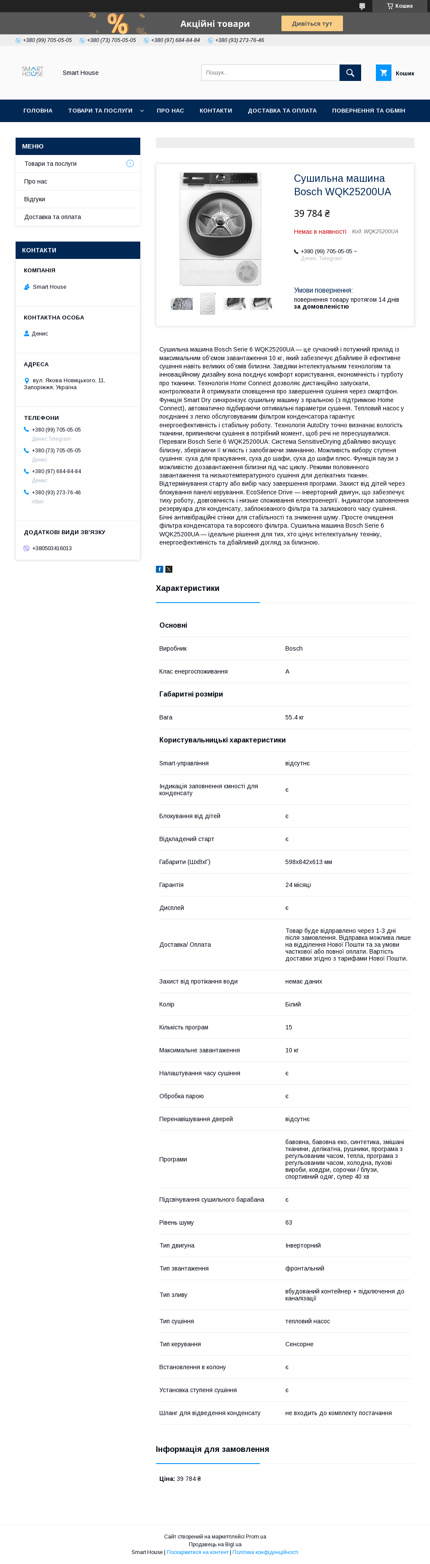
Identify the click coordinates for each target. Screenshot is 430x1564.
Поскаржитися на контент (198, 1552)
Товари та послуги (100, 110)
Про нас (170, 110)
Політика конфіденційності (265, 1552)
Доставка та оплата (282, 110)
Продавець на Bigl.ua (215, 1544)
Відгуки (34, 199)
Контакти (216, 110)
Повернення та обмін (368, 110)
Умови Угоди (121, 133)
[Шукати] (350, 72)
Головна (37, 110)
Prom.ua (256, 1537)
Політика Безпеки (53, 133)
